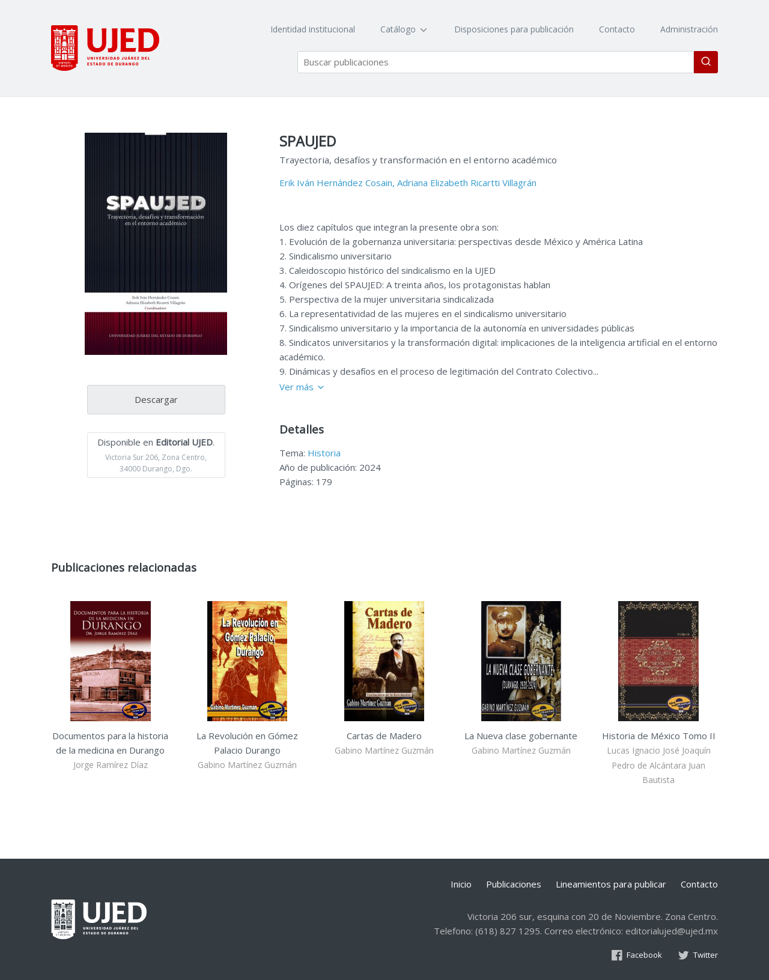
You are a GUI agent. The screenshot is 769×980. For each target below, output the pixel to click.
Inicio (461, 884)
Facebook (636, 954)
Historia (324, 453)
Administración (689, 29)
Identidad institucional (312, 29)
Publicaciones (513, 884)
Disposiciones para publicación (514, 29)
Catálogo (404, 29)
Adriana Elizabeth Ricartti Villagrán (466, 183)
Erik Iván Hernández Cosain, (337, 183)
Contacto (617, 29)
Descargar (156, 399)
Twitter (698, 954)
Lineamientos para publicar (611, 884)
